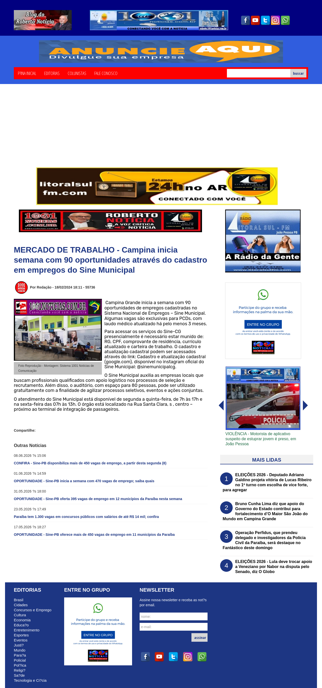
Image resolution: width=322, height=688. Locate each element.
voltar (305, 405)
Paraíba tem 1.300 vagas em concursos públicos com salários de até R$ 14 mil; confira (86, 517)
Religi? (19, 670)
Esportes (21, 635)
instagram (275, 20)
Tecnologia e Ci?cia (30, 680)
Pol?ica (20, 665)
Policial (20, 660)
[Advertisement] (161, 129)
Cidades (21, 605)
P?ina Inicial (27, 73)
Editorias (52, 73)
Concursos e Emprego (32, 610)
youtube (255, 20)
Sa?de (19, 675)
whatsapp (285, 20)
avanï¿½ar (221, 405)
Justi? (19, 645)
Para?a (20, 655)
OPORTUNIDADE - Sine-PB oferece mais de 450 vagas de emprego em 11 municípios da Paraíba (94, 535)
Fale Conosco (105, 73)
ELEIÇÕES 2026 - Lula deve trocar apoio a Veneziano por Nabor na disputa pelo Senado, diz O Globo (273, 566)
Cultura (20, 615)
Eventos (20, 640)
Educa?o (21, 625)
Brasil (18, 600)
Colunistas (77, 73)
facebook (245, 20)
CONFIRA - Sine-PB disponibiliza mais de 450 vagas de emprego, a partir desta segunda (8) (90, 463)
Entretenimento (26, 630)
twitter (265, 20)
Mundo (19, 650)
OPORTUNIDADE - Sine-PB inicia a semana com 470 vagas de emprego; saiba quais (84, 481)
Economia (22, 620)
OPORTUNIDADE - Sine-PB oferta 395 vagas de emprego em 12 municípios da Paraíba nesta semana (98, 499)
